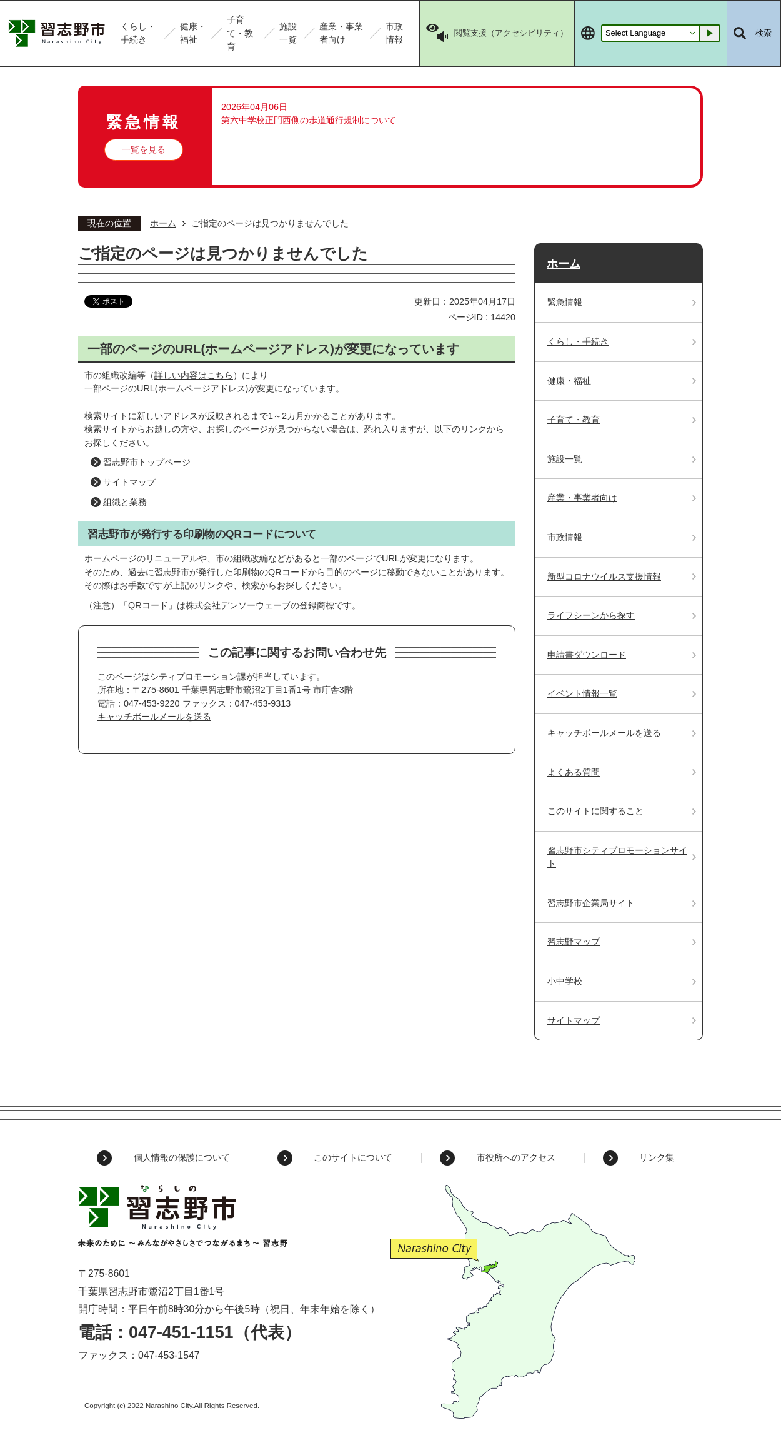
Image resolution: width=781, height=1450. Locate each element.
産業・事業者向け (582, 498)
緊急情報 (564, 302)
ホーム (163, 223)
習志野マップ (573, 942)
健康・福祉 (569, 381)
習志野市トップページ (147, 462)
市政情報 (564, 537)
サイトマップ (129, 482)
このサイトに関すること (595, 811)
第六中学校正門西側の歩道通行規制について (308, 120)
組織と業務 (125, 502)
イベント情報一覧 (582, 693)
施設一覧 (564, 459)
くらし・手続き (578, 341)
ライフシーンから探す (591, 615)
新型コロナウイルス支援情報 (604, 576)
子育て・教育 (573, 420)
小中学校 (564, 981)
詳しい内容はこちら (193, 375)
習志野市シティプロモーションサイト (617, 857)
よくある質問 (573, 772)
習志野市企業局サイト (591, 903)
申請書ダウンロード (586, 655)
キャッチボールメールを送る (154, 717)
